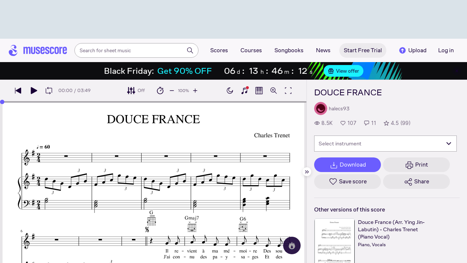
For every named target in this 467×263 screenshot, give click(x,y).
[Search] (190, 50)
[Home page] (38, 50)
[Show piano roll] (259, 90)
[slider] (2, 102)
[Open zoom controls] (273, 90)
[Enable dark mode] (230, 90)
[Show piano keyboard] (244, 90)
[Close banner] (456, 70)
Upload (412, 50)
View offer (343, 71)
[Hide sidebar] (306, 171)
